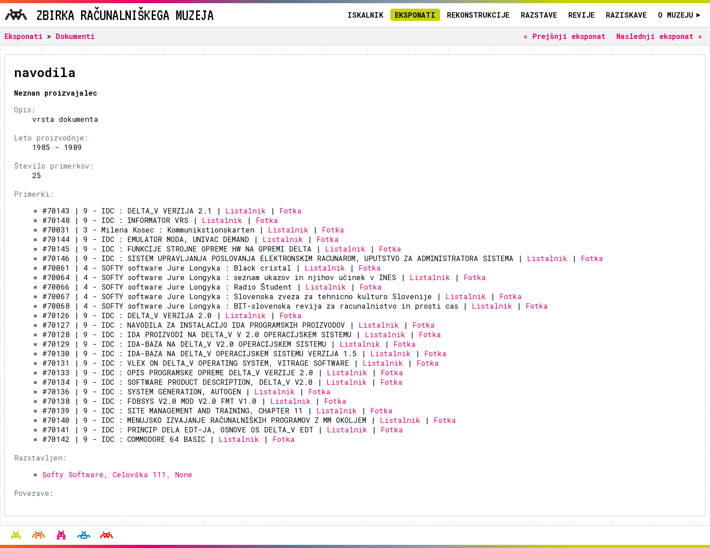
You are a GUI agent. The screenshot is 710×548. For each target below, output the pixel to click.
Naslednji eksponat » (659, 36)
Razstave (539, 14)
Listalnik (245, 210)
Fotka (290, 210)
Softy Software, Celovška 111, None (117, 474)
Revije (581, 14)
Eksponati (415, 14)
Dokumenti (75, 36)
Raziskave (626, 14)
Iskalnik (365, 14)
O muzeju (679, 15)
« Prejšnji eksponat (564, 36)
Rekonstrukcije (478, 14)
